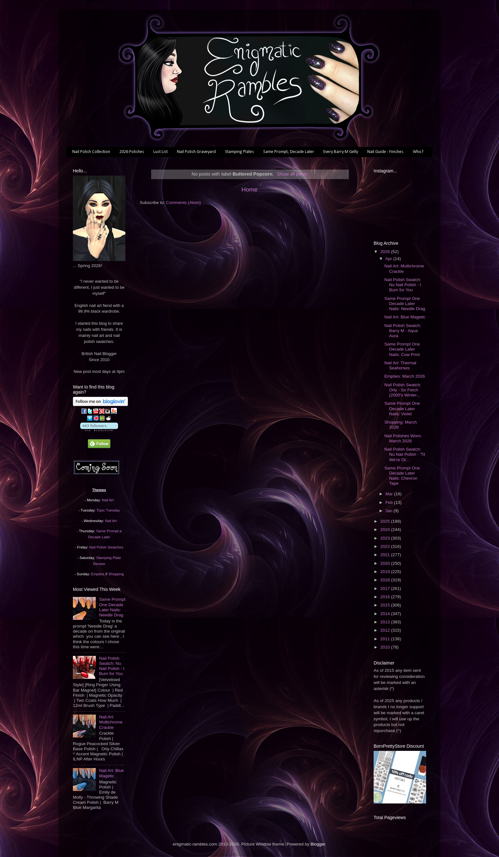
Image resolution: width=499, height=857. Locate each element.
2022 (385, 546)
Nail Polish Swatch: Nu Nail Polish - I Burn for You (111, 666)
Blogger (318, 844)
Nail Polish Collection (91, 151)
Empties (97, 574)
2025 (385, 521)
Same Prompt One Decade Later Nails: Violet (402, 408)
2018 (385, 579)
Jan (389, 510)
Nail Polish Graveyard (196, 151)
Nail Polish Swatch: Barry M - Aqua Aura (402, 330)
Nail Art (108, 500)
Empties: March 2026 (404, 376)
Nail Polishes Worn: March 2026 (403, 438)
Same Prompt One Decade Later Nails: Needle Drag (112, 607)
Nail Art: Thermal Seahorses (400, 365)
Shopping (116, 574)
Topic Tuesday (108, 510)
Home (249, 189)
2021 (385, 554)
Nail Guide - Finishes (385, 151)
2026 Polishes (131, 151)
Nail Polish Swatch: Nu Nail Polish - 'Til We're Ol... (404, 454)
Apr (389, 258)
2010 (385, 647)
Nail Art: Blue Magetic (111, 773)
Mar (389, 493)
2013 (385, 622)
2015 (385, 605)
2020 (385, 563)
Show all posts (292, 174)
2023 (385, 538)
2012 (385, 630)
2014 (385, 613)
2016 (385, 596)
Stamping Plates (239, 151)
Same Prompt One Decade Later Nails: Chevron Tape (402, 476)
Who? (418, 151)
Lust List (160, 151)
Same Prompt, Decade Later (288, 151)
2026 (385, 251)
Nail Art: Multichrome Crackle (111, 722)
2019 (385, 571)
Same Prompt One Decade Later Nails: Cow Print (402, 349)
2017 (385, 588)
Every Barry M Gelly (340, 151)
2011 (385, 638)
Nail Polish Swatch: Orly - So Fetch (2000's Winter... (402, 389)
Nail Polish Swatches (106, 547)
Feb (389, 502)
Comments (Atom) (183, 202)
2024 (385, 529)
